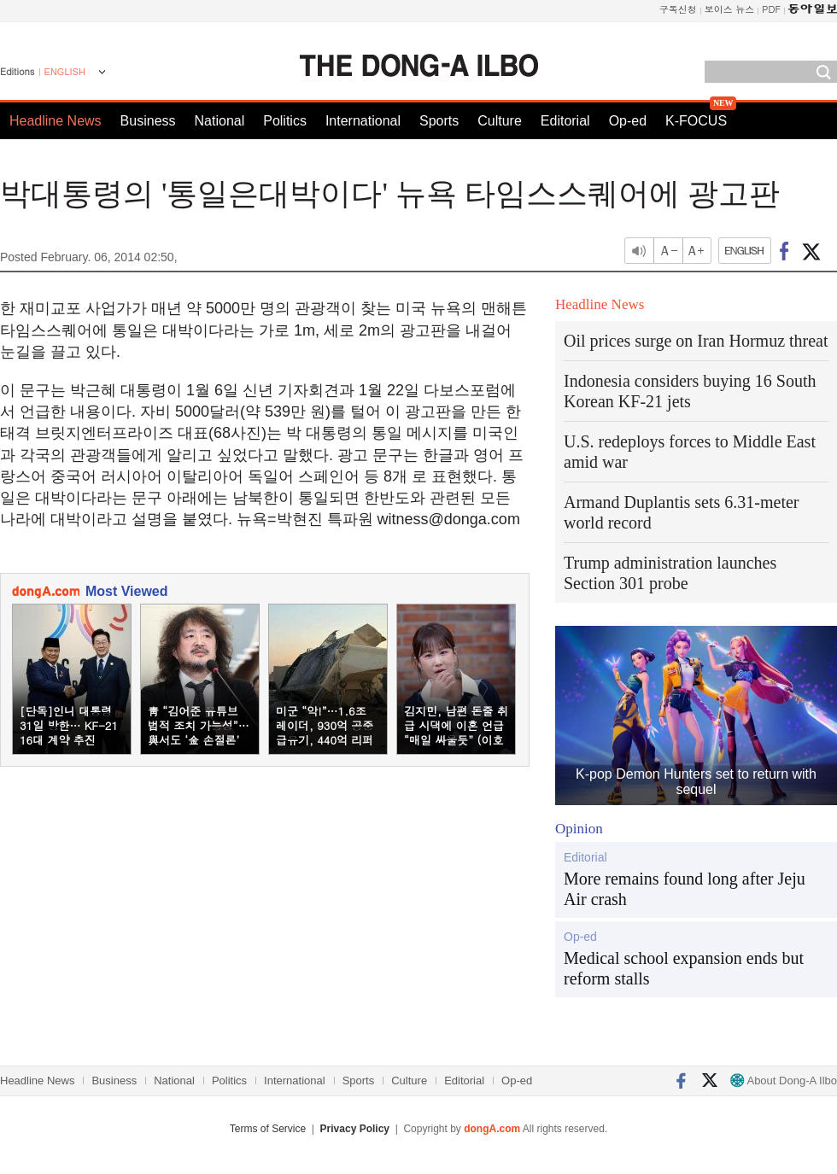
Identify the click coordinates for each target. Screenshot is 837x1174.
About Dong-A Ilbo (783, 1080)
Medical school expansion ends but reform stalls (684, 968)
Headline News (55, 121)
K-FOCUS (696, 121)
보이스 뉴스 (730, 9)
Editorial (565, 121)
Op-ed (628, 121)
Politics (285, 121)
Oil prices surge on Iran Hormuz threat (696, 340)
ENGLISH (64, 72)
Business (148, 121)
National (220, 121)
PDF (771, 9)
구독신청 (678, 9)
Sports (439, 121)
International (363, 121)
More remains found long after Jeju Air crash (684, 888)
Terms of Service (268, 1129)
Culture (499, 121)
